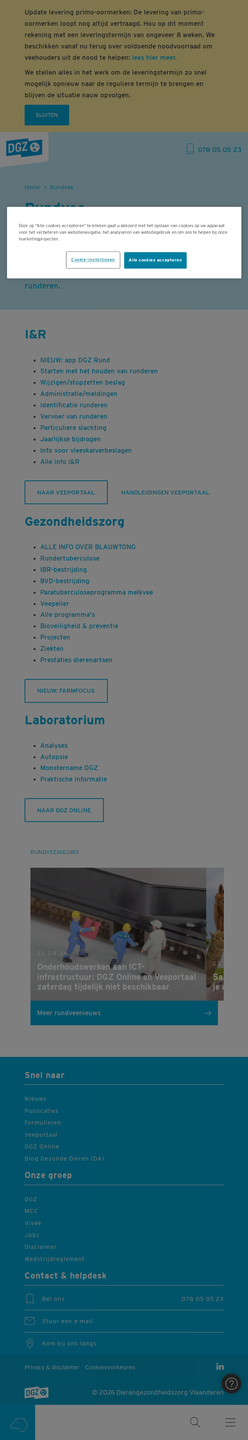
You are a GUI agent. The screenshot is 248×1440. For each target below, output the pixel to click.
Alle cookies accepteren (155, 260)
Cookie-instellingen (93, 259)
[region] (124, 242)
